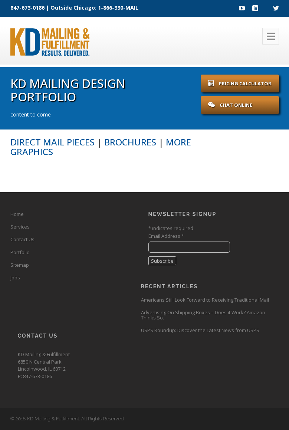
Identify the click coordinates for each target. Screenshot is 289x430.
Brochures (130, 142)
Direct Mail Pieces (52, 142)
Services (20, 226)
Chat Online (230, 105)
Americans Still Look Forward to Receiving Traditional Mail (205, 299)
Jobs (15, 277)
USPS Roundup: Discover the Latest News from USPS (200, 330)
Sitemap (19, 265)
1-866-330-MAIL (118, 7)
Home (17, 214)
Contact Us (22, 239)
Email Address (166, 236)
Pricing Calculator (239, 83)
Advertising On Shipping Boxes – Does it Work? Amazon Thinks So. (203, 315)
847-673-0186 (27, 7)
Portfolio (20, 252)
